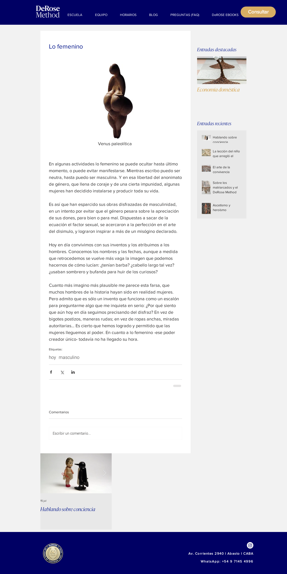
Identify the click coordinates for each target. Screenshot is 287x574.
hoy (52, 357)
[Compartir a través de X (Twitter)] (62, 372)
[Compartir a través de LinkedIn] (73, 372)
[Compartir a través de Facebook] (51, 372)
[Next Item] (239, 70)
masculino (69, 357)
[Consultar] (258, 12)
